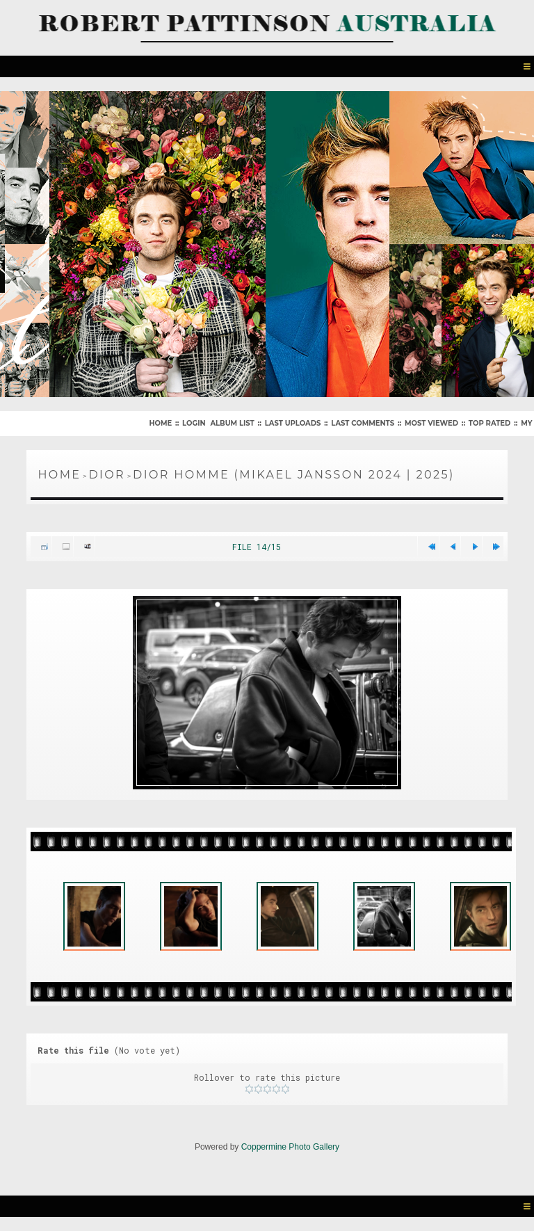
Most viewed (431, 423)
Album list (232, 423)
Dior (106, 474)
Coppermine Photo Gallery (290, 1147)
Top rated (489, 423)
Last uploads (293, 423)
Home (160, 423)
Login (193, 423)
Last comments (362, 423)
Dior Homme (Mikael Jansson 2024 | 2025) (293, 474)
